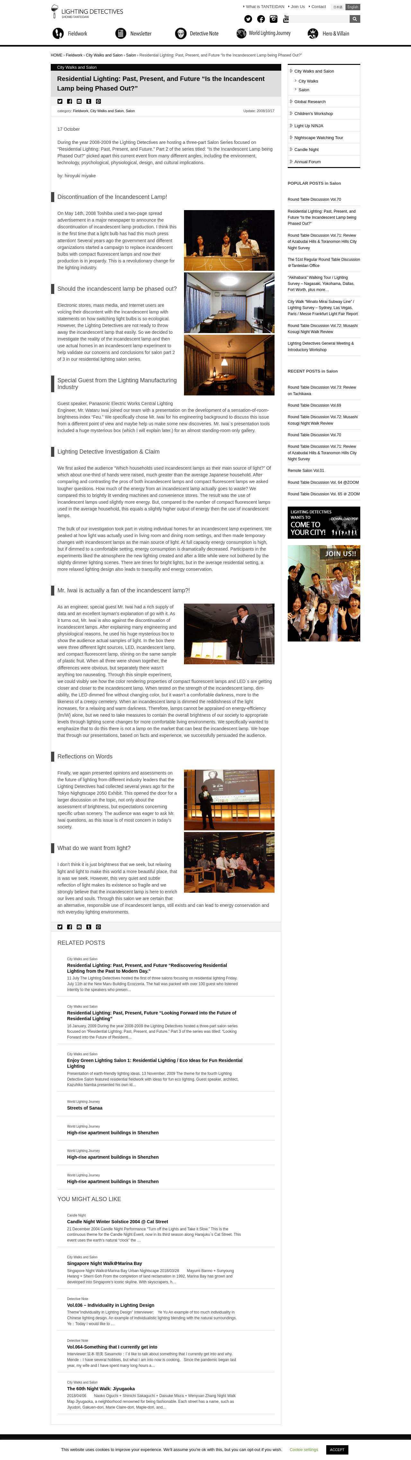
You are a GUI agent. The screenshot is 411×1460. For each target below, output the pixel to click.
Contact (318, 6)
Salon (130, 111)
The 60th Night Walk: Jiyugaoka (101, 1388)
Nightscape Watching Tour (318, 137)
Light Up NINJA (308, 125)
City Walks (308, 81)
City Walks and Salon (107, 111)
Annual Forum (307, 161)
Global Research (310, 101)
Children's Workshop (313, 113)
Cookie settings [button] (304, 1449)
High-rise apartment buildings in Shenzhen (113, 1132)
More (155, 984)
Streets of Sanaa (84, 1107)
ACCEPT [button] (337, 1450)
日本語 (338, 7)
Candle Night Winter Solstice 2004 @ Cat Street (117, 1221)
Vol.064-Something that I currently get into (112, 1346)
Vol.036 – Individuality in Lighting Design (110, 1305)
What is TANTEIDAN (265, 6)
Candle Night (306, 149)
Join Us (298, 6)
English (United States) (352, 7)
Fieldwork (80, 111)
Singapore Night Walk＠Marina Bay (104, 1263)
